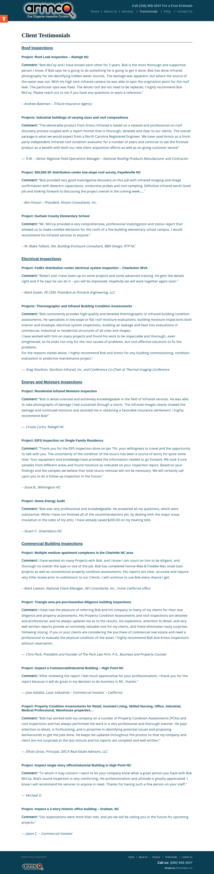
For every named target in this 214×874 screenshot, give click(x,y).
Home (95, 11)
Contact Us (184, 11)
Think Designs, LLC (184, 868)
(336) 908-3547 (150, 6)
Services (128, 11)
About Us (110, 11)
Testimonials (149, 11)
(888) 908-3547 (181, 862)
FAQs (168, 11)
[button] (4, 19)
